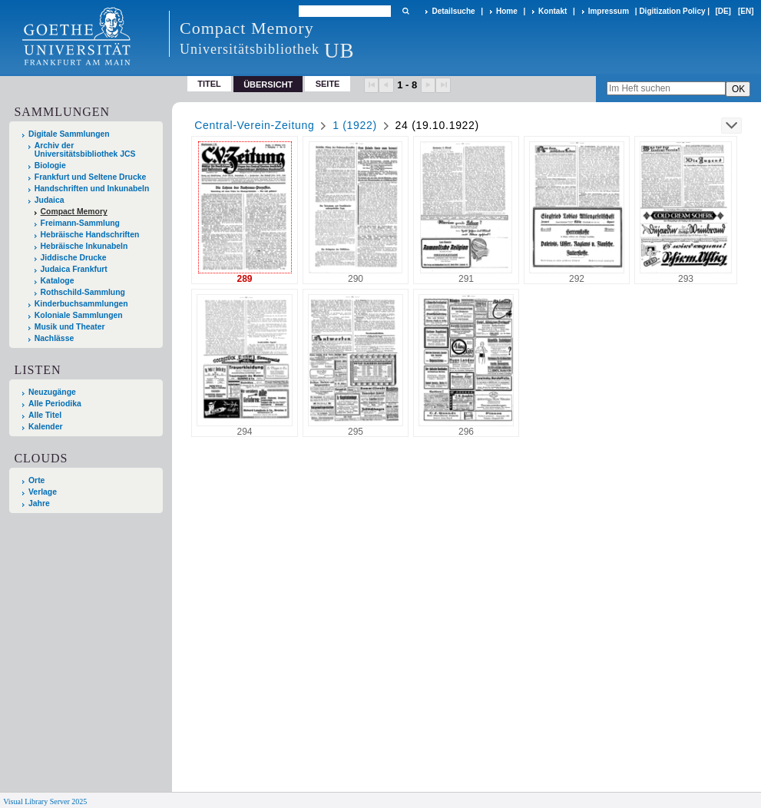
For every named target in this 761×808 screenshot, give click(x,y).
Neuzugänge (52, 392)
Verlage (42, 492)
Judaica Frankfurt (74, 269)
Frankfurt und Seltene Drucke (91, 177)
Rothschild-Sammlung (83, 292)
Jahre (39, 503)
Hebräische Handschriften (90, 234)
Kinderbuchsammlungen (81, 304)
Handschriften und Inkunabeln (92, 188)
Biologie (50, 165)
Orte (36, 480)
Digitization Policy (672, 11)
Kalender (45, 426)
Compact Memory (74, 211)
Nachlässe (54, 338)
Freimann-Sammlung (80, 223)
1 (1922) (355, 125)
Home (507, 11)
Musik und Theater (70, 327)
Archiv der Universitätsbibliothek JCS (85, 149)
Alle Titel (44, 415)
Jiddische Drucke (74, 257)
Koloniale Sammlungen (79, 315)
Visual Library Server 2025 (45, 801)
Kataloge (57, 281)
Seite (328, 83)
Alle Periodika (54, 403)
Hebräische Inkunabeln (84, 246)
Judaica (50, 200)
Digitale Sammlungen (69, 134)
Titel (209, 83)
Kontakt (552, 11)
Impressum (608, 11)
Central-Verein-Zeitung (254, 125)
